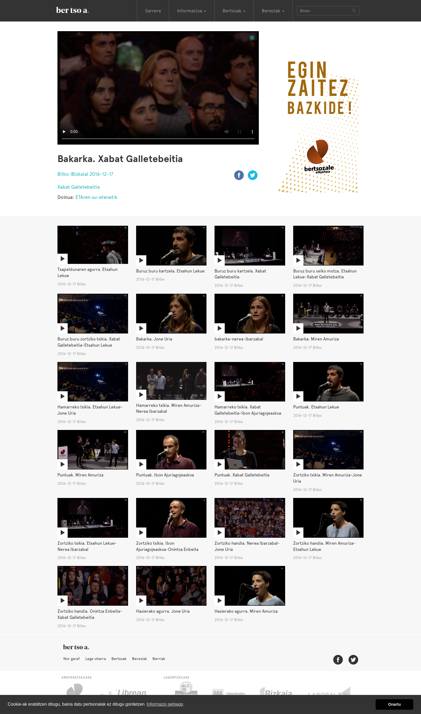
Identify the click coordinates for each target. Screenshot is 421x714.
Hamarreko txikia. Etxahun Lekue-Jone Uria (90, 410)
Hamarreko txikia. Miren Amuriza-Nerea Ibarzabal (168, 408)
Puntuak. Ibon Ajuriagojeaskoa (165, 475)
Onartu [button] (394, 704)
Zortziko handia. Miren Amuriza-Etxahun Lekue (324, 546)
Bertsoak (118, 658)
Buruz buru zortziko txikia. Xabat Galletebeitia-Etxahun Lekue (88, 342)
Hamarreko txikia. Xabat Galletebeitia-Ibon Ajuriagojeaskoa (248, 410)
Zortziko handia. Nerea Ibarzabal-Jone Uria (247, 546)
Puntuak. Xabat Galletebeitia (242, 475)
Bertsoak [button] (234, 10)
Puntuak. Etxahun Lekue (316, 407)
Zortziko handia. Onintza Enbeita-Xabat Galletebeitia (89, 614)
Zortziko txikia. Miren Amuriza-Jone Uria (327, 478)
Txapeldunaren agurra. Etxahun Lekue (87, 272)
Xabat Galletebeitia (78, 187)
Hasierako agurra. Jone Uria (163, 611)
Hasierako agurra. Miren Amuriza (246, 611)
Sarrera (153, 10)
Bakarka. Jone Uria (154, 339)
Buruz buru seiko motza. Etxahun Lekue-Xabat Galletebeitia (325, 274)
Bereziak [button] (273, 10)
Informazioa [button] (191, 10)
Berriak (159, 658)
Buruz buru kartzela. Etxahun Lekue (170, 271)
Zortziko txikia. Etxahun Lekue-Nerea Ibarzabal (87, 546)
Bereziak (139, 658)
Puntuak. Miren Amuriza (80, 475)
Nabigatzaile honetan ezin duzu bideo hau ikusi (158, 88)
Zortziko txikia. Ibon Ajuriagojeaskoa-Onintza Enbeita (167, 546)
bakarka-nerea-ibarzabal (239, 339)
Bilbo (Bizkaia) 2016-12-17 (85, 174)
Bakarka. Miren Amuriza (316, 339)
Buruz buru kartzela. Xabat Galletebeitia (240, 274)
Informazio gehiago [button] (165, 704)
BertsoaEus (80, 9)
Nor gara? (71, 658)
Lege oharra (95, 658)
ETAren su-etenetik (96, 197)
